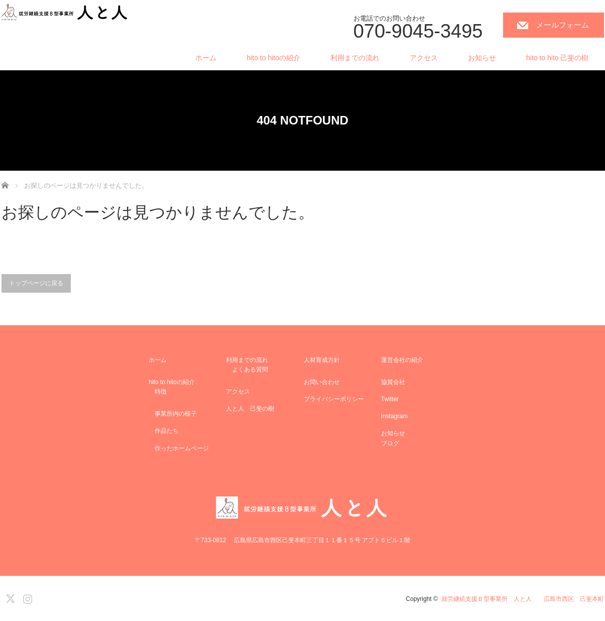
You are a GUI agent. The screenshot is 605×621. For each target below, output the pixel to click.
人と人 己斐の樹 (250, 408)
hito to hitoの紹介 (273, 58)
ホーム (205, 58)
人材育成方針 (322, 359)
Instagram (394, 416)
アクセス (424, 58)
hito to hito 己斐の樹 (557, 58)
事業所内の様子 (173, 413)
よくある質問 (247, 369)
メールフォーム (562, 25)
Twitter (390, 399)
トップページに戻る (36, 283)
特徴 (158, 391)
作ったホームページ (179, 448)
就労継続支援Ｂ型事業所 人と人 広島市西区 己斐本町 (522, 598)
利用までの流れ (355, 58)
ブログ (390, 443)
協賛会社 (393, 382)
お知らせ (482, 58)
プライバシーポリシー (334, 399)
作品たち (164, 430)
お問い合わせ (322, 382)
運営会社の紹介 (402, 359)
